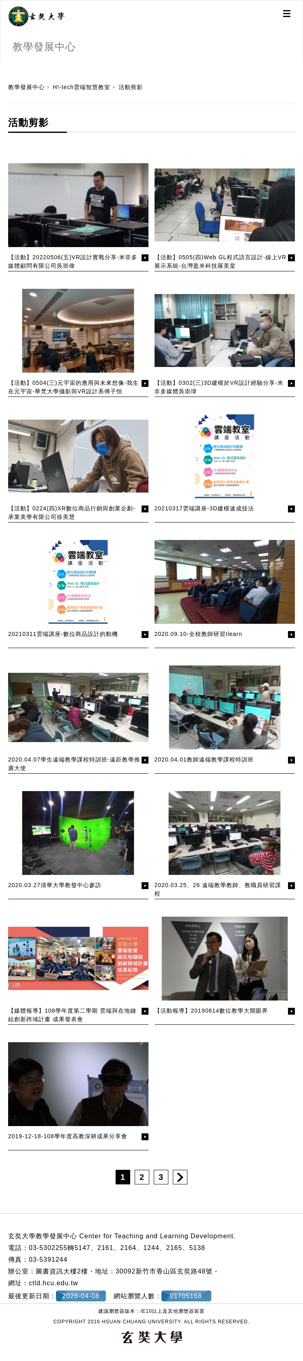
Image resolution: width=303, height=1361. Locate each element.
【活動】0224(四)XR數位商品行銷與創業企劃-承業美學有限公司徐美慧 (71, 512)
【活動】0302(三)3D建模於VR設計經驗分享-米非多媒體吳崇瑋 (219, 387)
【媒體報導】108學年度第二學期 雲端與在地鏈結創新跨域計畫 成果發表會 (72, 1014)
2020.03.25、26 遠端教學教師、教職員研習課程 (218, 889)
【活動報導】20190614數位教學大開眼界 (211, 1010)
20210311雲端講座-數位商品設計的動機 (63, 634)
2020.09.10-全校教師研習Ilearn (199, 634)
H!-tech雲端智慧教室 (81, 87)
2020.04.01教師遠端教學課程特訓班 (204, 759)
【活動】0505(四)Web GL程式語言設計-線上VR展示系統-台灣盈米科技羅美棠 (221, 261)
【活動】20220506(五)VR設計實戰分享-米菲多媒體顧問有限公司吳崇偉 (73, 261)
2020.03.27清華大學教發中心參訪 (54, 885)
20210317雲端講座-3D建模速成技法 (204, 508)
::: (3, 66)
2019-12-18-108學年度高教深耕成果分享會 (67, 1136)
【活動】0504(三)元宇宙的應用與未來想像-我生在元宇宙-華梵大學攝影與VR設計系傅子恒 (73, 387)
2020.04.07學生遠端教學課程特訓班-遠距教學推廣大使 (74, 763)
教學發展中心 (26, 87)
